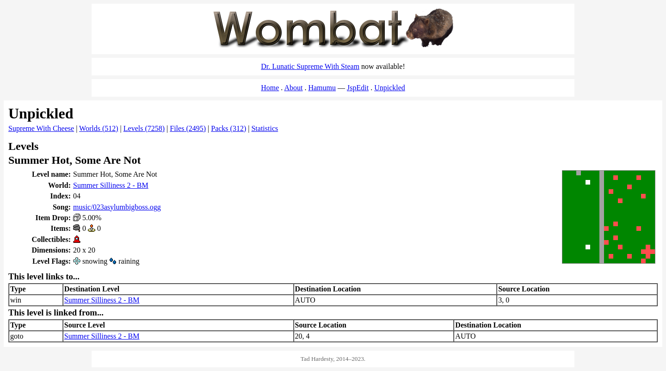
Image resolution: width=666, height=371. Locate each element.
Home (270, 88)
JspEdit (358, 88)
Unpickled (389, 88)
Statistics (264, 128)
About (293, 88)
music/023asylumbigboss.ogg (117, 207)
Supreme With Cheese (41, 128)
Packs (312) (228, 128)
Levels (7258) (144, 128)
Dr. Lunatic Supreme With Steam (310, 66)
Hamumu (322, 88)
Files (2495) (188, 128)
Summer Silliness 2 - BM (110, 185)
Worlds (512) (98, 128)
